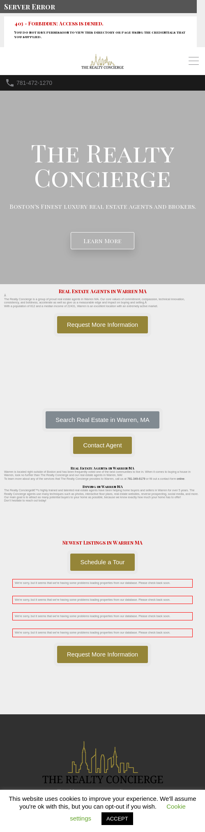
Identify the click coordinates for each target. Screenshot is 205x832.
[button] (102, 420)
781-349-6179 (136, 478)
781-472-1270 (34, 83)
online (180, 478)
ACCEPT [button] (117, 819)
